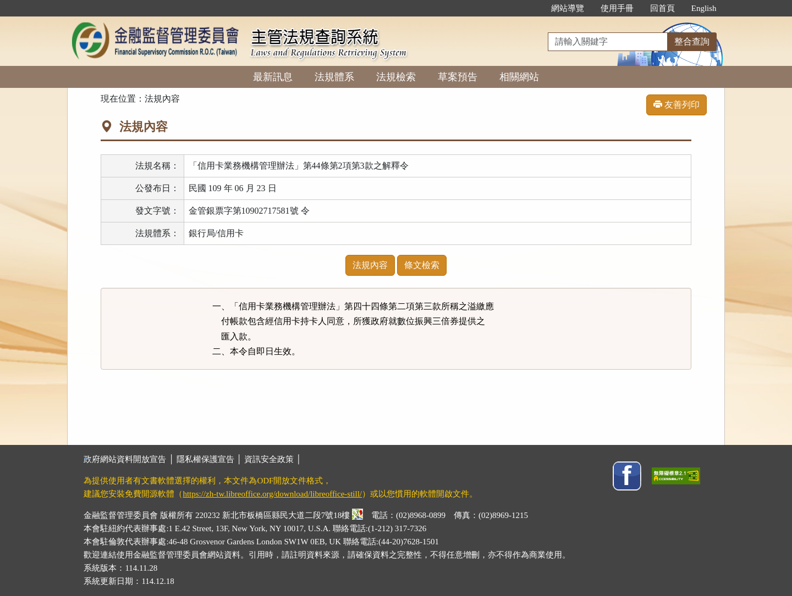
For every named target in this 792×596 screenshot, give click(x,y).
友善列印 (676, 104)
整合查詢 (692, 41)
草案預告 (457, 76)
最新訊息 (273, 76)
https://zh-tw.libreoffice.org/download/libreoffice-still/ (272, 493)
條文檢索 (421, 265)
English (704, 8)
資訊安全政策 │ (272, 459)
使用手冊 (617, 8)
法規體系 (334, 76)
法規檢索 (396, 76)
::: (531, 8)
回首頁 (662, 8)
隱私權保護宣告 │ (210, 459)
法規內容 (370, 265)
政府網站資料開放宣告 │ (130, 459)
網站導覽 (567, 8)
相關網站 (519, 76)
